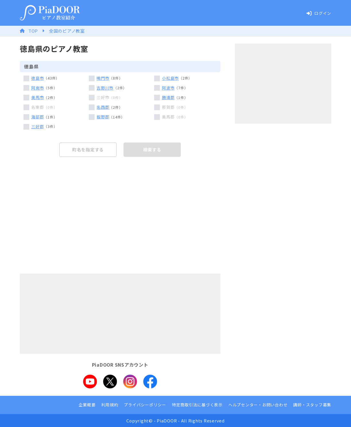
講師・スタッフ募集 (312, 405)
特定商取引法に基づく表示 (197, 405)
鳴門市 (103, 78)
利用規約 (109, 405)
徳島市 (37, 78)
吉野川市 (105, 88)
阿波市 (168, 88)
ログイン (318, 13)
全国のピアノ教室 (67, 31)
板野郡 (103, 117)
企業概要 (87, 405)
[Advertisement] (120, 314)
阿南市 (37, 88)
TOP (33, 31)
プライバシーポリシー (145, 405)
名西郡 (103, 107)
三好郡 (37, 126)
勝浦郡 (168, 97)
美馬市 (37, 97)
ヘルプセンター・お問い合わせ (258, 405)
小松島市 (170, 78)
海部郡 (37, 117)
